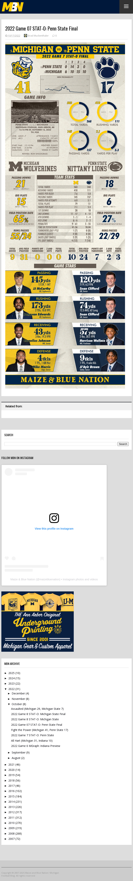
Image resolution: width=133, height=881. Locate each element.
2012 (11, 812)
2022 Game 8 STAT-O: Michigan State (35, 719)
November (19, 699)
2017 (11, 786)
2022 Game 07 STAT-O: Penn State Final (36, 724)
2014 (11, 801)
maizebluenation (49, 579)
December (19, 693)
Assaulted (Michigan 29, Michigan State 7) (37, 709)
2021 (11, 764)
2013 (11, 807)
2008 (11, 833)
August (16, 758)
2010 (11, 823)
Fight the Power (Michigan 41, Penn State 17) (39, 730)
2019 (11, 775)
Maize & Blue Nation (22, 579)
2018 (11, 780)
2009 (11, 828)
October (17, 704)
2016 (11, 791)
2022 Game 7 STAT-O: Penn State (32, 735)
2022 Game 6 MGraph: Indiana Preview (35, 746)
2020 (11, 770)
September (19, 752)
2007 (11, 839)
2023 (11, 683)
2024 (11, 678)
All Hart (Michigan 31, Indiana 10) (32, 740)
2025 (11, 673)
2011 (11, 817)
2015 (11, 796)
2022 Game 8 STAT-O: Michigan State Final (38, 714)
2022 (11, 689)
